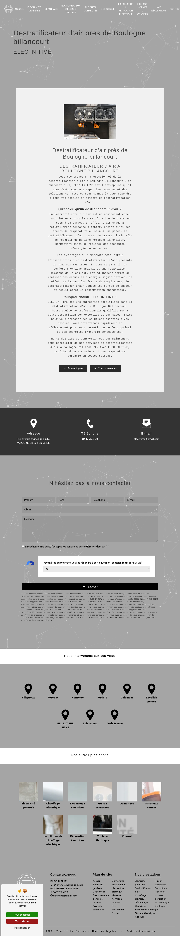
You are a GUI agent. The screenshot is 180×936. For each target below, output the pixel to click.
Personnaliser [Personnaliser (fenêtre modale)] (22, 927)
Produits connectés (90, 9)
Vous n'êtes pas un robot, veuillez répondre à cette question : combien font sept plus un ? (93, 548)
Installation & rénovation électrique (125, 9)
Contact (116, 913)
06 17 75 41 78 (59, 892)
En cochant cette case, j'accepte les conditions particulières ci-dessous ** (67, 532)
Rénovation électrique (146, 909)
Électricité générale (34, 9)
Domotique (108, 8)
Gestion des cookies (140, 931)
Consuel (139, 916)
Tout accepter (22, 914)
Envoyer (93, 572)
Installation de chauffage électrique (162, 902)
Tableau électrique (145, 913)
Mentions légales (104, 931)
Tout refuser (22, 921)
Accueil (19, 8)
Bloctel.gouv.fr (109, 604)
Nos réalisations (159, 9)
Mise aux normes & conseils (142, 9)
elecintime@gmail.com (63, 895)
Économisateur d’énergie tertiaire (70, 9)
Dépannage (51, 8)
